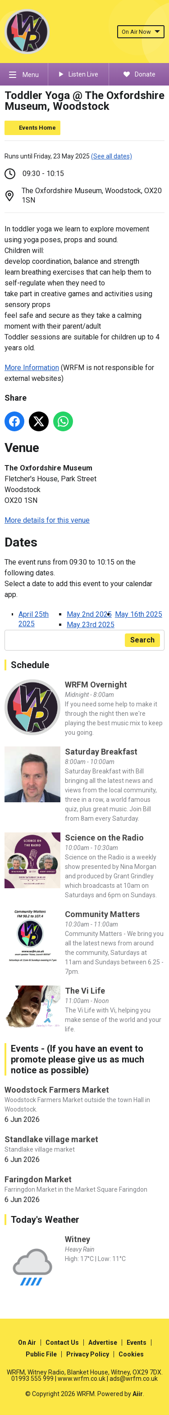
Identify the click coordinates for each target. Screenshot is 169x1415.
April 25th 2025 (33, 619)
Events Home (37, 127)
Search (142, 640)
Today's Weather (45, 1219)
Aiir (137, 1393)
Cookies (131, 1354)
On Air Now (141, 31)
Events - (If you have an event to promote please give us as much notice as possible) (77, 1059)
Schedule (30, 665)
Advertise (102, 1342)
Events (136, 1342)
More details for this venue (47, 520)
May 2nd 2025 (89, 614)
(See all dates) (111, 156)
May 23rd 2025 (90, 624)
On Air (27, 1342)
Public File (41, 1354)
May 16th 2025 (138, 614)
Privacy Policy (87, 1354)
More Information (32, 367)
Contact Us (62, 1342)
